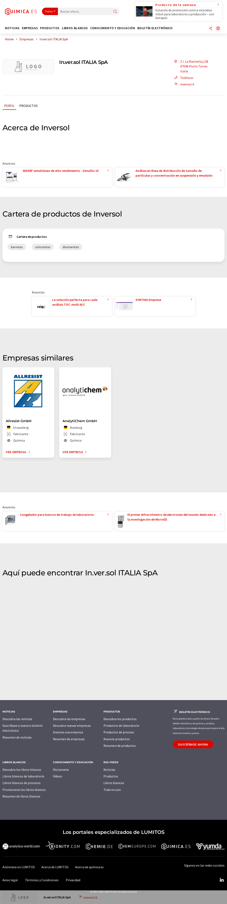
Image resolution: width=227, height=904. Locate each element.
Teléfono (183, 78)
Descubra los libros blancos (21, 770)
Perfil (9, 106)
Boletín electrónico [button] (155, 28)
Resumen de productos (119, 746)
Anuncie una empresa (68, 732)
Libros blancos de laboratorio (23, 776)
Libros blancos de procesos (21, 783)
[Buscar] (115, 11)
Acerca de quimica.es (89, 867)
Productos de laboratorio (121, 725)
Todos (49, 11)
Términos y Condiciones (42, 880)
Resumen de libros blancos (21, 796)
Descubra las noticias (17, 719)
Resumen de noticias (17, 737)
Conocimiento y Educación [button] (112, 28)
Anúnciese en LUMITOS (18, 867)
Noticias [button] (12, 28)
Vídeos (57, 776)
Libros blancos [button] (75, 28)
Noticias (109, 770)
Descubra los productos (120, 719)
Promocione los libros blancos (24, 790)
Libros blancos (113, 783)
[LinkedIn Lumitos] (222, 880)
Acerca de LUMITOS (54, 867)
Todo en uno (112, 790)
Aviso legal (10, 880)
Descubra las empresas (69, 719)
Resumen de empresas (69, 739)
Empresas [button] (30, 28)
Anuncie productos (116, 739)
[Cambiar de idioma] (218, 28)
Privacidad (73, 880)
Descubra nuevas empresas (72, 725)
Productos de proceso (118, 732)
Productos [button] (50, 28)
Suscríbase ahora (193, 744)
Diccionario (61, 770)
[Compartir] (211, 28)
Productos (28, 106)
